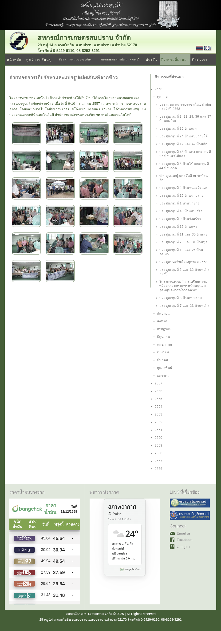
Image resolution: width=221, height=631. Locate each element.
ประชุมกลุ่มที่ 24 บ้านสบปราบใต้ (183, 136)
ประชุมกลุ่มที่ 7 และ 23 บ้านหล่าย (184, 306)
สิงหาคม (163, 321)
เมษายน (163, 352)
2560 (158, 437)
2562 (158, 422)
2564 (158, 406)
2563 (158, 414)
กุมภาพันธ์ (164, 368)
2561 (158, 430)
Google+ (183, 547)
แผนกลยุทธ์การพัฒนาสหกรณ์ (119, 59)
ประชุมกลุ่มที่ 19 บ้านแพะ (178, 226)
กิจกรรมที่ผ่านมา (175, 59)
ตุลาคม (162, 97)
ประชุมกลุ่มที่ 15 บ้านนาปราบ (181, 195)
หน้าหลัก (14, 59)
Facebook (185, 540)
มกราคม (163, 375)
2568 (158, 89)
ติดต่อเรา (200, 59)
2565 (158, 399)
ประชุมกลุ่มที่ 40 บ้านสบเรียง (180, 211)
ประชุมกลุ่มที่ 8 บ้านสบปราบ (180, 298)
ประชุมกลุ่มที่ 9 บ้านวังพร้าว (180, 219)
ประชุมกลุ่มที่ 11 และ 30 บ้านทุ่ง (183, 234)
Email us (184, 533)
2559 (158, 445)
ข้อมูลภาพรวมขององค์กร (75, 59)
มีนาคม (162, 360)
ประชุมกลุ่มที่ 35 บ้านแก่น (178, 128)
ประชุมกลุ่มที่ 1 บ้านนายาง (179, 203)
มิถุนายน (163, 337)
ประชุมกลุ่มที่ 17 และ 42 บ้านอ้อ (183, 144)
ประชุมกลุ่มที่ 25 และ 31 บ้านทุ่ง (183, 242)
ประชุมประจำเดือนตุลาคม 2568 (183, 262)
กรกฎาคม (164, 329)
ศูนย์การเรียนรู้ (38, 59)
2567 (158, 383)
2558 (158, 453)
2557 (158, 461)
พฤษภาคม (164, 344)
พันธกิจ (152, 59)
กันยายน (163, 313)
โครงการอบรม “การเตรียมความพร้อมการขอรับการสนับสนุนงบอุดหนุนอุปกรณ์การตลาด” (183, 286)
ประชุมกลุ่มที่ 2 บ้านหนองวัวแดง (183, 188)
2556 (158, 469)
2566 (158, 391)
